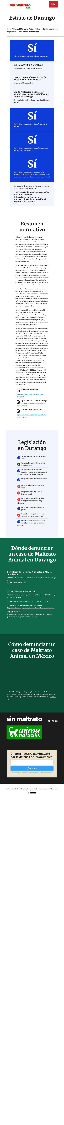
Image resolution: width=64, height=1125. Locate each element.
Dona (53, 4)
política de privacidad (14, 773)
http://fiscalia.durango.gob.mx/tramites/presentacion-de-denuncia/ (30, 608)
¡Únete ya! (32, 768)
